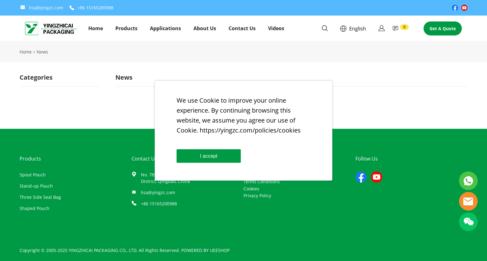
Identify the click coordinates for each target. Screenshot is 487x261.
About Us (204, 28)
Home (95, 28)
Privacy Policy (257, 195)
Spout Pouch (33, 175)
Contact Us (242, 28)
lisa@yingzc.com (46, 8)
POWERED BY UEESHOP (205, 250)
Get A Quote (442, 28)
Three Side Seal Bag (40, 197)
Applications (165, 28)
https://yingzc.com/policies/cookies (250, 130)
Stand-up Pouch (36, 186)
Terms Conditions (261, 181)
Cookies (251, 189)
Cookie (209, 100)
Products (126, 28)
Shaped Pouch (34, 208)
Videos (276, 28)
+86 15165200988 (95, 8)
